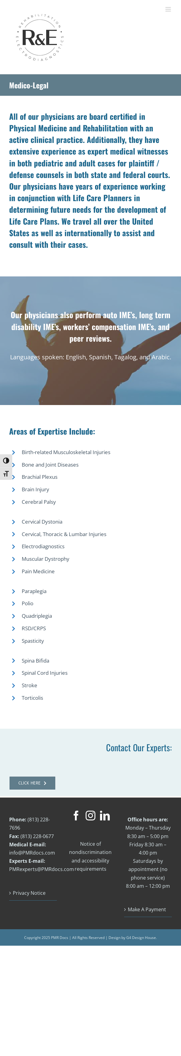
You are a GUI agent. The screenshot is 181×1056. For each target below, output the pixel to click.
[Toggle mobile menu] (168, 9)
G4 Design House (141, 937)
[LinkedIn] (105, 815)
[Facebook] (76, 815)
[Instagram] (90, 815)
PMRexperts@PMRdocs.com (41, 869)
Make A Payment (147, 909)
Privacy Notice (29, 893)
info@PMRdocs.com (32, 852)
